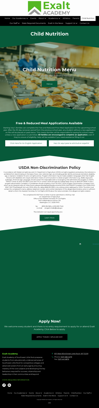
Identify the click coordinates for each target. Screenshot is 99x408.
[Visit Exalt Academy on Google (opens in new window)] (9, 385)
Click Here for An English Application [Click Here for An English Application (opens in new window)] (26, 143)
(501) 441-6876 (63, 359)
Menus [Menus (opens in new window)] (49, 84)
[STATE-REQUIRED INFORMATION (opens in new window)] (15, 380)
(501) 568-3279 (66, 357)
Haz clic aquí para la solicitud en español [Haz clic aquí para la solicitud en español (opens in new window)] (71, 143)
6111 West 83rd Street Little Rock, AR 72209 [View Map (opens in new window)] (71, 354)
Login (49, 402)
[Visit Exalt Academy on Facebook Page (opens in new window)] (4, 385)
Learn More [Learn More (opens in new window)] (49, 218)
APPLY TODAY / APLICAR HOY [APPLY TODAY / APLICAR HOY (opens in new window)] (50, 337)
